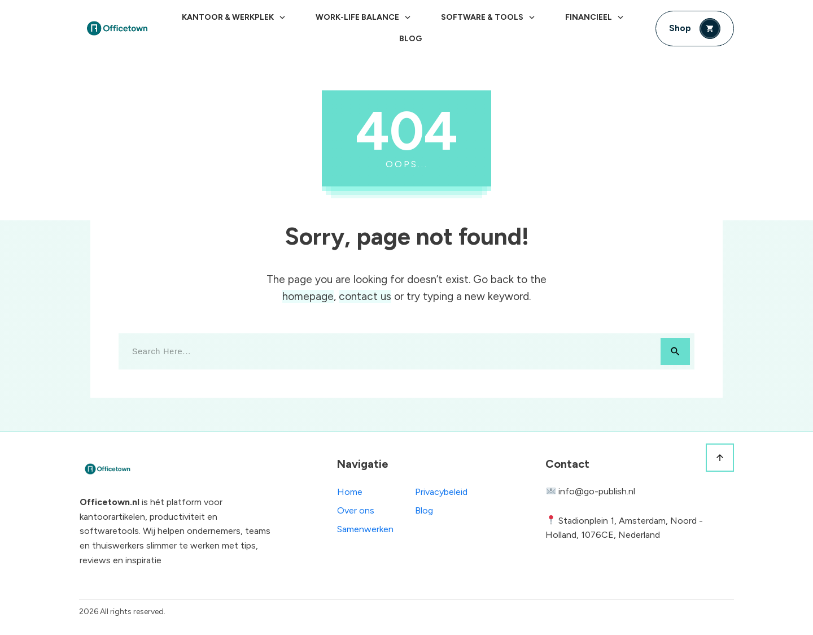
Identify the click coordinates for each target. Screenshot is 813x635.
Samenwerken (365, 529)
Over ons (355, 510)
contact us (365, 296)
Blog (424, 510)
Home (349, 491)
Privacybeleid (441, 491)
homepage (308, 296)
